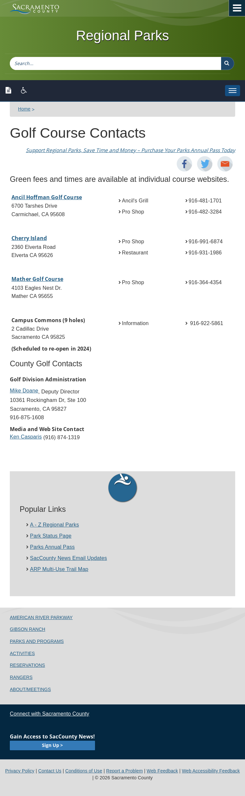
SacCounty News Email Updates (68, 558)
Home (24, 109)
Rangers (21, 677)
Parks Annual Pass (52, 547)
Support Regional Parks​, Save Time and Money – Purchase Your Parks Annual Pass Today (130, 150)
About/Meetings (30, 689)
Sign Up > (52, 745)
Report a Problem (124, 770)
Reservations (27, 665)
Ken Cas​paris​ (26, 437)
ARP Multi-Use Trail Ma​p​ (59, 569)
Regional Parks (122, 35)
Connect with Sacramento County (49, 714)
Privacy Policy (19, 770)
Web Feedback (162, 770)
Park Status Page (51, 536)
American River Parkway (41, 617)
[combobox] (115, 63)
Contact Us (50, 770)
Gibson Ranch (27, 629)
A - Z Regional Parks (54, 525)
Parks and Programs (37, 641)
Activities (22, 653)
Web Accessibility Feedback (211, 770)
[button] (227, 63)
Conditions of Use (83, 770)
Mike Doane (24, 390)
